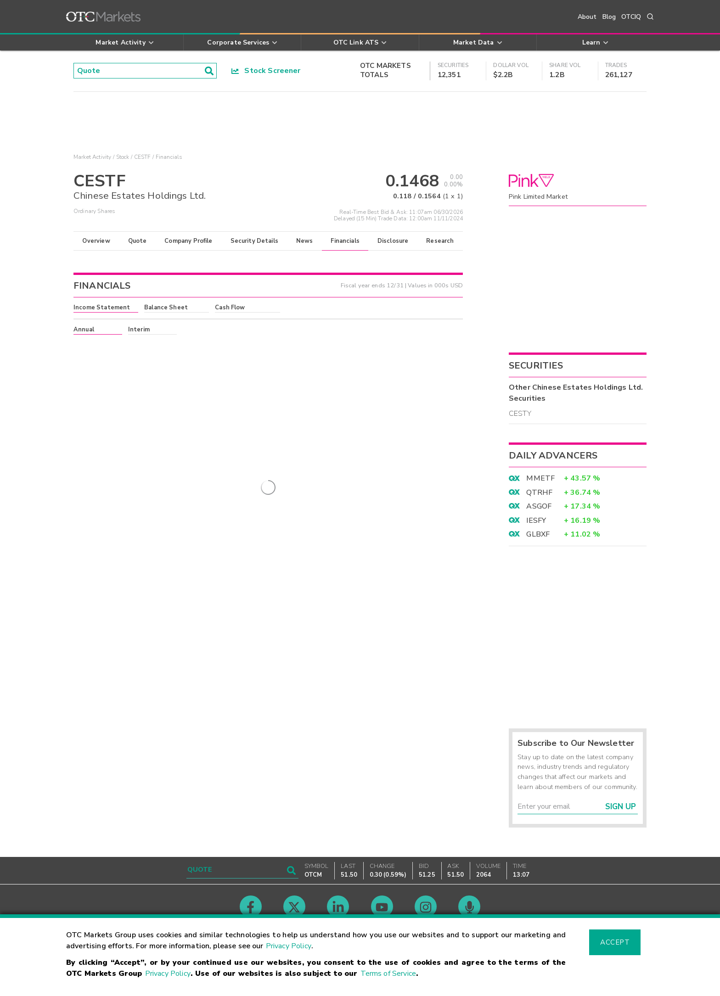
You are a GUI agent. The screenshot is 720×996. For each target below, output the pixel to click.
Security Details (254, 241)
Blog (609, 16)
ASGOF (538, 506)
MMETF (540, 478)
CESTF (142, 157)
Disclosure (393, 241)
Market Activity (92, 157)
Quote (137, 241)
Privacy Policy (288, 946)
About (587, 16)
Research (440, 241)
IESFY (536, 520)
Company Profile (188, 241)
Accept (615, 942)
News (304, 241)
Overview (96, 241)
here (198, 346)
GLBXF (538, 534)
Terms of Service (388, 973)
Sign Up (620, 806)
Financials (345, 241)
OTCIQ (631, 16)
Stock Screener (266, 71)
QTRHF (539, 492)
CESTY (520, 413)
